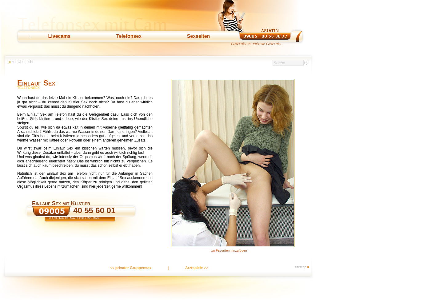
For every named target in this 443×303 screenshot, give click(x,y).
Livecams (59, 36)
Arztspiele (194, 268)
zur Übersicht (22, 62)
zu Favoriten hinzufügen (229, 250)
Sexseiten (198, 36)
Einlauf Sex (36, 83)
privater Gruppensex (133, 268)
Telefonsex (129, 36)
